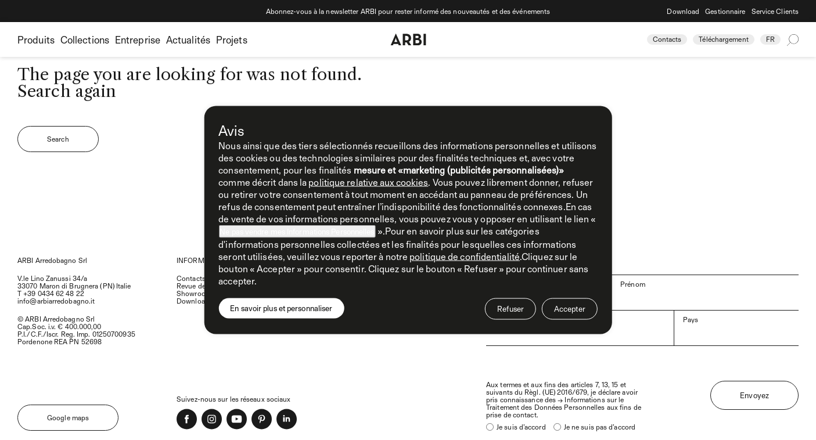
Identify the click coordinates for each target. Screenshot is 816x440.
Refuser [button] (510, 309)
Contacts (667, 39)
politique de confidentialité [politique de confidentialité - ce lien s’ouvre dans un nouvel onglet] (464, 256)
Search (58, 138)
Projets (231, 39)
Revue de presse (202, 285)
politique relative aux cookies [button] (368, 182)
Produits (36, 39)
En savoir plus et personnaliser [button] (281, 308)
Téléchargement (723, 39)
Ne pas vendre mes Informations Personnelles (297, 231)
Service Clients (775, 11)
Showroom (194, 293)
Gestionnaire (725, 11)
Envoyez (754, 395)
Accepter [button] (569, 309)
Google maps (68, 417)
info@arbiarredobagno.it (56, 300)
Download (683, 11)
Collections (84, 39)
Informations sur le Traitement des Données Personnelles (555, 403)
